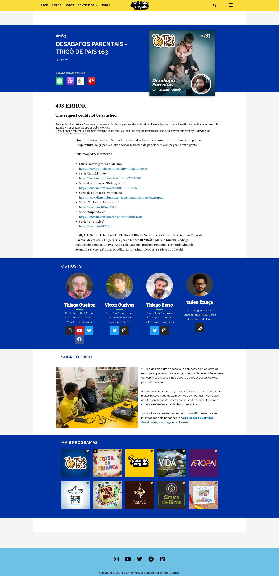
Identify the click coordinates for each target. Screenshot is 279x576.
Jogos (69, 5)
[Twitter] (89, 330)
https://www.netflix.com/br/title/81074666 (108, 188)
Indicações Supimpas (198, 417)
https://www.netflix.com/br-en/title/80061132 (110, 216)
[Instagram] (69, 330)
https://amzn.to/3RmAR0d (97, 207)
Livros (56, 5)
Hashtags (165, 422)
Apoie (44, 5)
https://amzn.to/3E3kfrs (95, 226)
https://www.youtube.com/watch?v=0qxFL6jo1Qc (113, 168)
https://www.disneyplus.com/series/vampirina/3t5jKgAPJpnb (121, 197)
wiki (193, 413)
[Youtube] (79, 330)
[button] (214, 5)
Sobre (105, 5)
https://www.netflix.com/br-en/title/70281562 (110, 178)
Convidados (149, 422)
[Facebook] (79, 339)
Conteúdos (88, 5)
